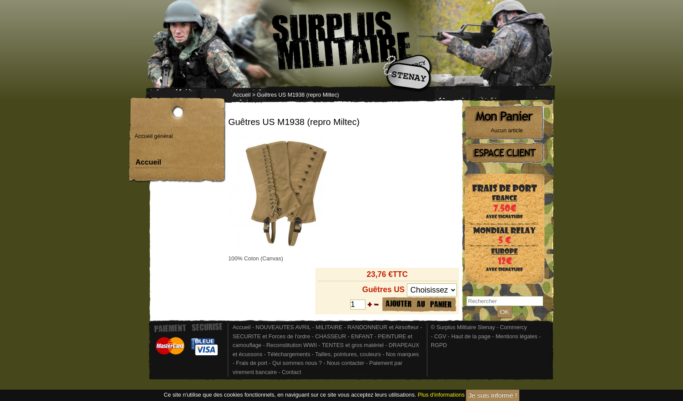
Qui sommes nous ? (297, 363)
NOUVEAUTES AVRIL (283, 327)
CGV (440, 336)
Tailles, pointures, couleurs (348, 354)
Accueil (241, 94)
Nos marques (402, 354)
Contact (291, 372)
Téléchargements (288, 354)
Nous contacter (345, 363)
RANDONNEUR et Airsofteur (383, 327)
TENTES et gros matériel (353, 345)
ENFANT (362, 336)
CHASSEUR (330, 336)
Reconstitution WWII (292, 345)
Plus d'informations (441, 394)
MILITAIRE (329, 327)
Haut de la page (470, 336)
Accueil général (154, 136)
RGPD (439, 345)
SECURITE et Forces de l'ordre (271, 336)
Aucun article (507, 130)
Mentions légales (517, 336)
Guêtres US (383, 289)
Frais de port (252, 363)
